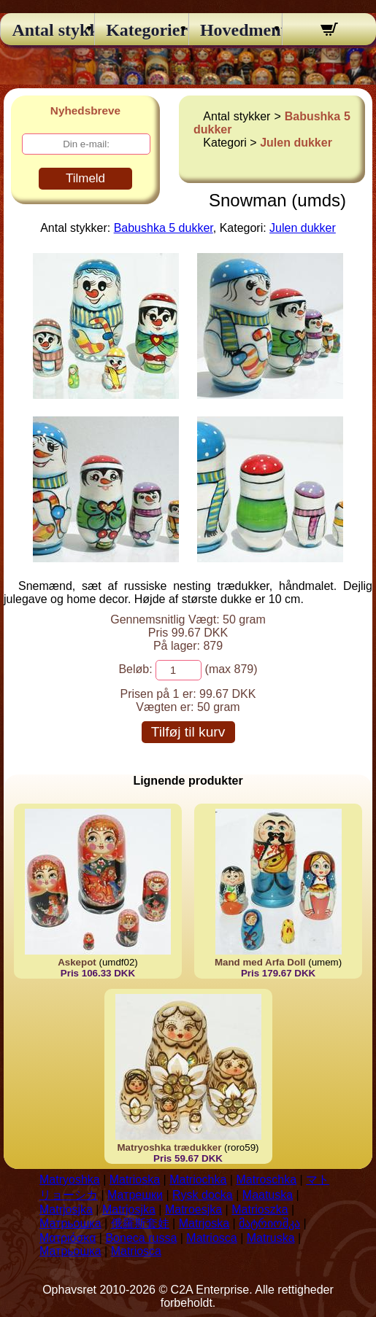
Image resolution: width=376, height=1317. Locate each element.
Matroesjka (193, 1209)
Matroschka (266, 1179)
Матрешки (135, 1195)
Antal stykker (47, 29)
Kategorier (141, 29)
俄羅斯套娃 (140, 1223)
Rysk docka (202, 1195)
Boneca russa (141, 1238)
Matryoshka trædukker (169, 1147)
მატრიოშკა (269, 1223)
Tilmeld (85, 178)
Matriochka (197, 1179)
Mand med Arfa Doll (260, 962)
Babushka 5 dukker (163, 228)
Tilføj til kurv (188, 731)
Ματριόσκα (67, 1238)
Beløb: (135, 669)
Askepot (77, 962)
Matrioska (135, 1179)
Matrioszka (259, 1209)
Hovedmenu (235, 29)
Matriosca (211, 1238)
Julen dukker (296, 142)
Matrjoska (204, 1223)
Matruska (271, 1238)
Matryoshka (69, 1179)
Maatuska (267, 1195)
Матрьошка (70, 1223)
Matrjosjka (66, 1209)
